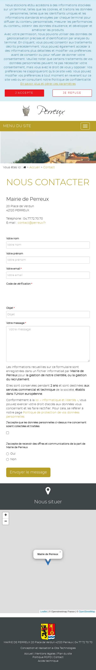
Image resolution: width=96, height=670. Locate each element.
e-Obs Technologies (64, 648)
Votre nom (12, 238)
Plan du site (64, 653)
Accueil (28, 653)
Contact (59, 657)
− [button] (5, 521)
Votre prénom (14, 253)
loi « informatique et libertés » (56, 400)
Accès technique (48, 661)
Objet (10, 308)
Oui (11, 453)
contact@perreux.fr (32, 222)
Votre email (14, 269)
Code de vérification (19, 284)
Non (11, 459)
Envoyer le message (28, 472)
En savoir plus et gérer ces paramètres (48, 83)
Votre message (16, 323)
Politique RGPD (42, 657)
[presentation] (37, 295)
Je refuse (72, 93)
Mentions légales (45, 653)
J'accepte (24, 93)
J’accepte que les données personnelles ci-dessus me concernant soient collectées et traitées (46, 424)
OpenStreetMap (87, 611)
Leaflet (43, 611)
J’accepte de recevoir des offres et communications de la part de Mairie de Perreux (45, 446)
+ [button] (5, 515)
